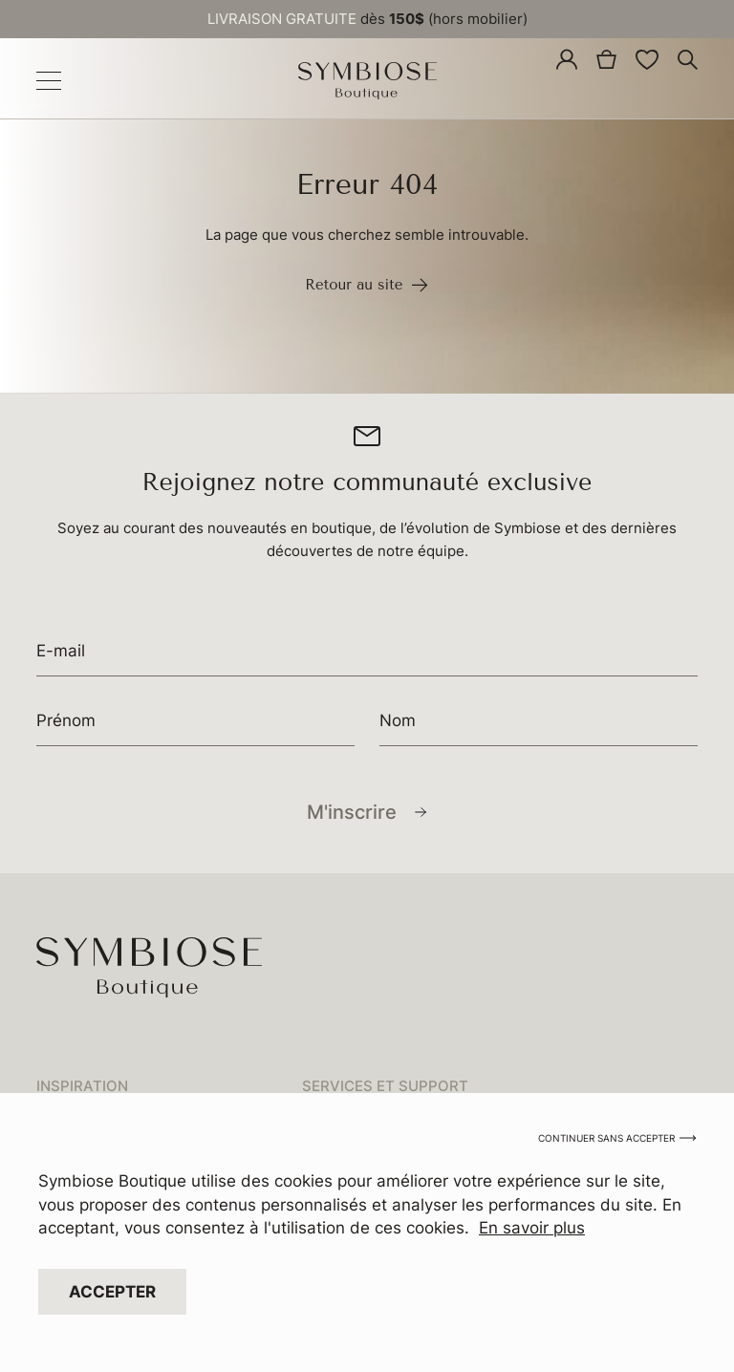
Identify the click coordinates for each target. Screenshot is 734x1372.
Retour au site (367, 285)
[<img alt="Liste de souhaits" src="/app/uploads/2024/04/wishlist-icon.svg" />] (647, 60)
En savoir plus (532, 1230)
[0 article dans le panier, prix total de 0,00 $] (606, 59)
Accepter (112, 1293)
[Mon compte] (566, 59)
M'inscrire (352, 812)
